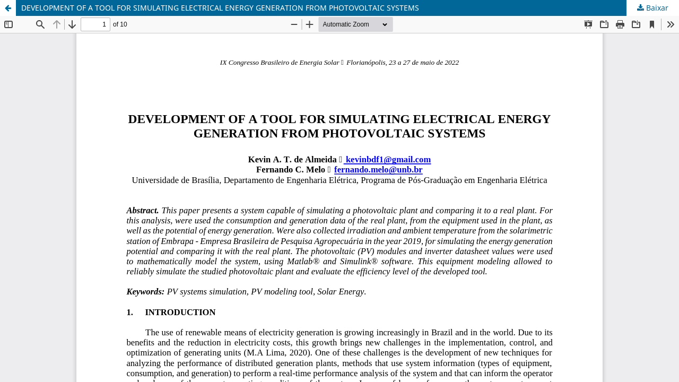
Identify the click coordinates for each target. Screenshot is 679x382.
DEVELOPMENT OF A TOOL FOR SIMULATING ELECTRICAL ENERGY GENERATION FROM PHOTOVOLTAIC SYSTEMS (220, 8)
